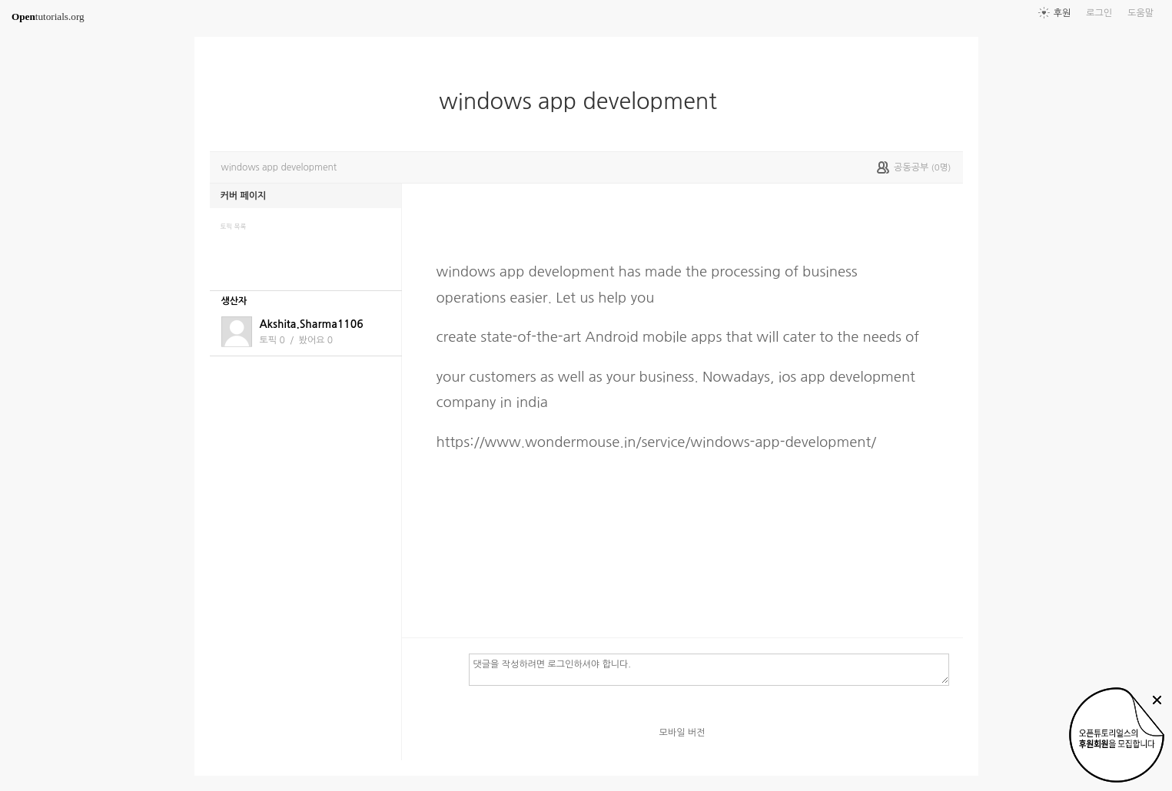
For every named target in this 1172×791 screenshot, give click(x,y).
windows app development (584, 101)
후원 (1062, 13)
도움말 (1140, 13)
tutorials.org (48, 16)
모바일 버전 (682, 732)
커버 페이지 (244, 195)
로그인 (1099, 13)
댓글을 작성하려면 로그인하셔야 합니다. (709, 668)
